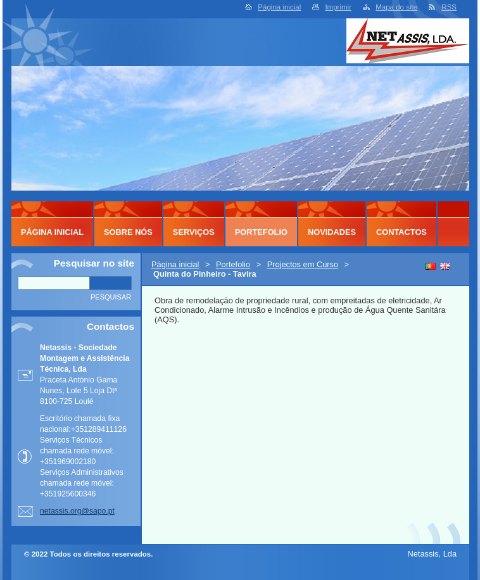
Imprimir (338, 7)
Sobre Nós (128, 232)
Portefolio (233, 264)
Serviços (194, 232)
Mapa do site (396, 7)
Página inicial (279, 7)
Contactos (401, 232)
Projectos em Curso (302, 264)
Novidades (332, 232)
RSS (449, 7)
